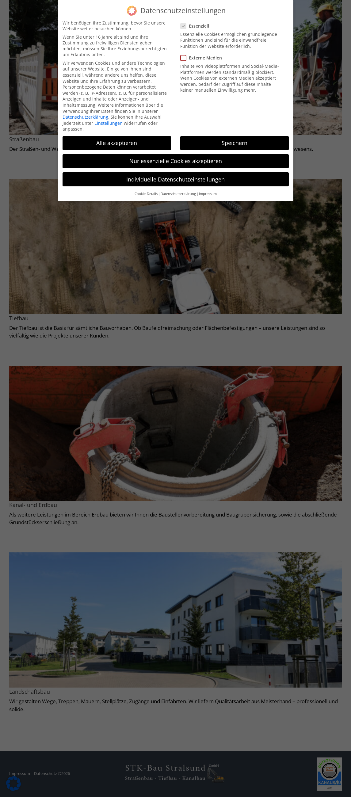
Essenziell (197, 25)
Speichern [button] (234, 142)
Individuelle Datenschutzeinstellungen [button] (175, 178)
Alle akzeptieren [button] (116, 142)
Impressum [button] (208, 193)
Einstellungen (108, 122)
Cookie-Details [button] (146, 193)
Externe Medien (203, 57)
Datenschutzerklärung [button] (178, 193)
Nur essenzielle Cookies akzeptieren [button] (175, 160)
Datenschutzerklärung (85, 116)
